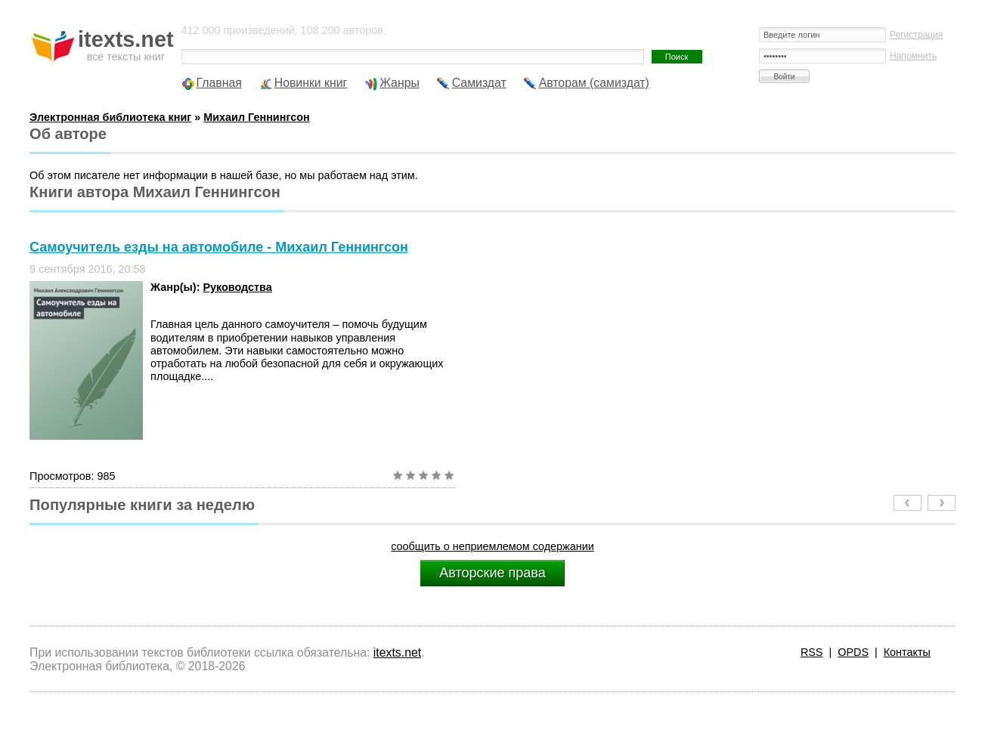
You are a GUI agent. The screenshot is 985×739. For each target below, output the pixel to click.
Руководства (237, 287)
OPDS (853, 652)
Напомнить (913, 56)
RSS (812, 652)
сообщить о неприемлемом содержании (492, 546)
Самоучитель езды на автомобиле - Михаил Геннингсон (218, 247)
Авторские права (492, 572)
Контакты (907, 652)
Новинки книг (311, 82)
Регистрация (916, 34)
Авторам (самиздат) (594, 82)
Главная (219, 82)
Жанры (399, 82)
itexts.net (397, 652)
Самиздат (479, 82)
